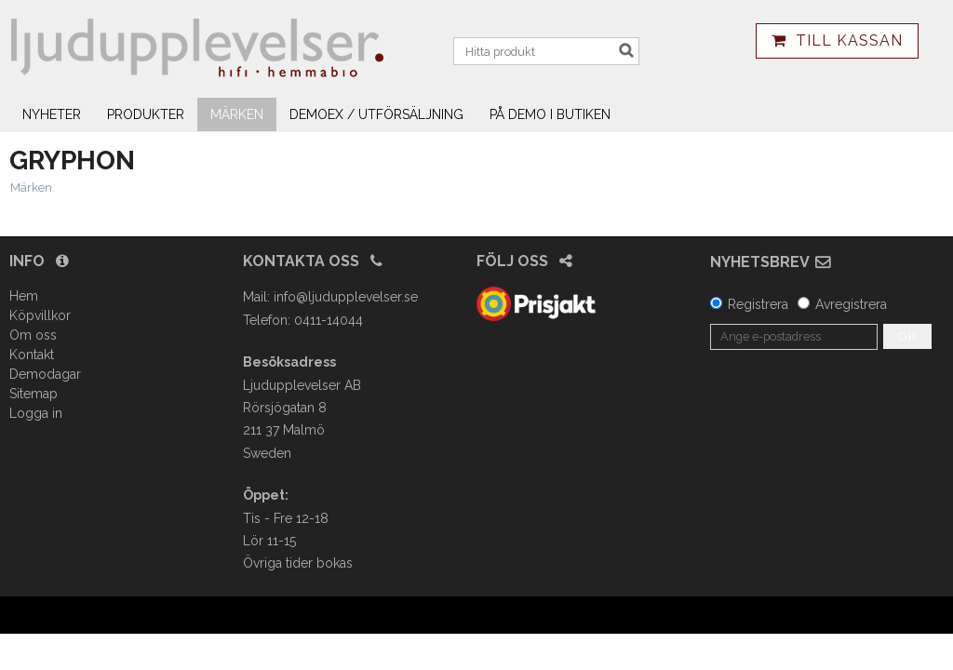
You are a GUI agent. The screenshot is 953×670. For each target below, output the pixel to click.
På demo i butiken (550, 114)
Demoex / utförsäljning (376, 114)
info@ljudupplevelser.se (346, 296)
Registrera (758, 304)
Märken (236, 114)
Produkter (145, 114)
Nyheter (51, 114)
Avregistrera (851, 304)
